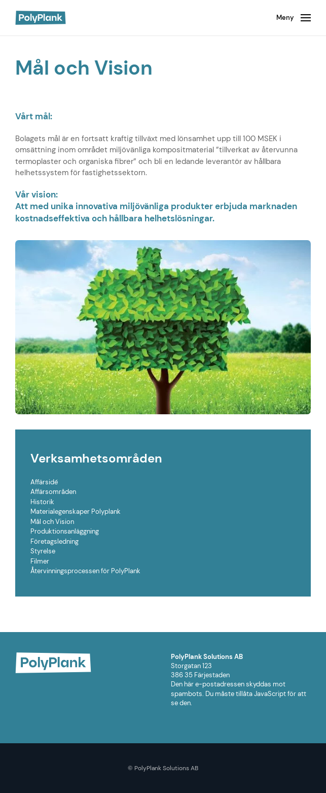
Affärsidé (44, 482)
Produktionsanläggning (64, 531)
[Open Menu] (293, 18)
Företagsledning (54, 541)
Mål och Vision (52, 521)
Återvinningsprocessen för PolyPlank (85, 571)
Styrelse (42, 551)
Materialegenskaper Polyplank (75, 511)
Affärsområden (53, 491)
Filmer (39, 561)
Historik (42, 502)
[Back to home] (40, 18)
